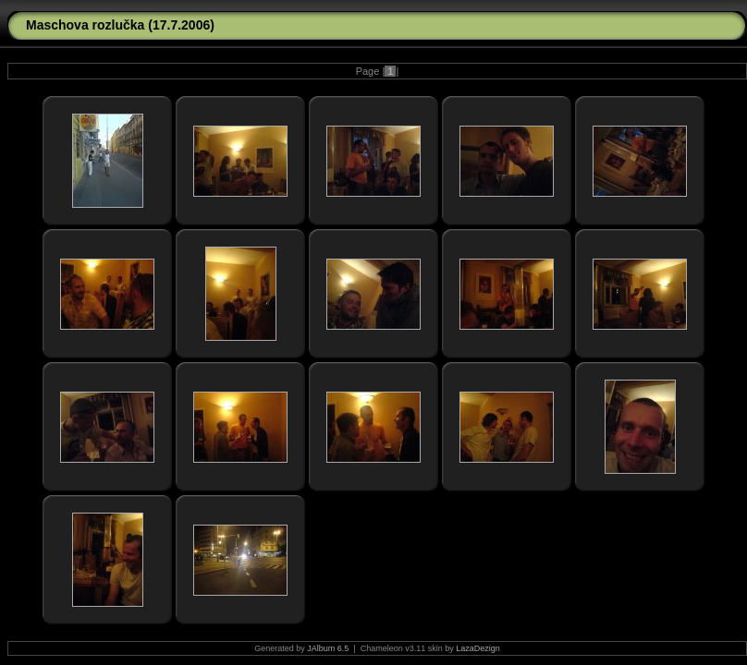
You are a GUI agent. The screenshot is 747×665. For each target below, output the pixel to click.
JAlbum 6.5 (328, 648)
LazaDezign (478, 648)
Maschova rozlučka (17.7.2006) (120, 25)
